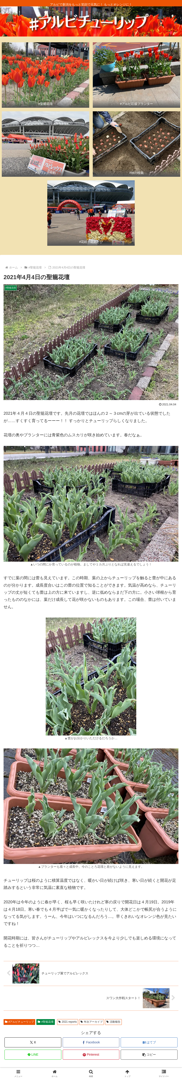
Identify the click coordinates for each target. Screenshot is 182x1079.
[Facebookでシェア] (91, 1042)
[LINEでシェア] (32, 1055)
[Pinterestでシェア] (91, 1055)
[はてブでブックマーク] (149, 1042)
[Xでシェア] (32, 1042)
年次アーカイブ (92, 1021)
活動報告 (113, 1021)
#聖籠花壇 (45, 1021)
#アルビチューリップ (19, 1021)
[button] (149, 1055)
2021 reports (67, 1021)
